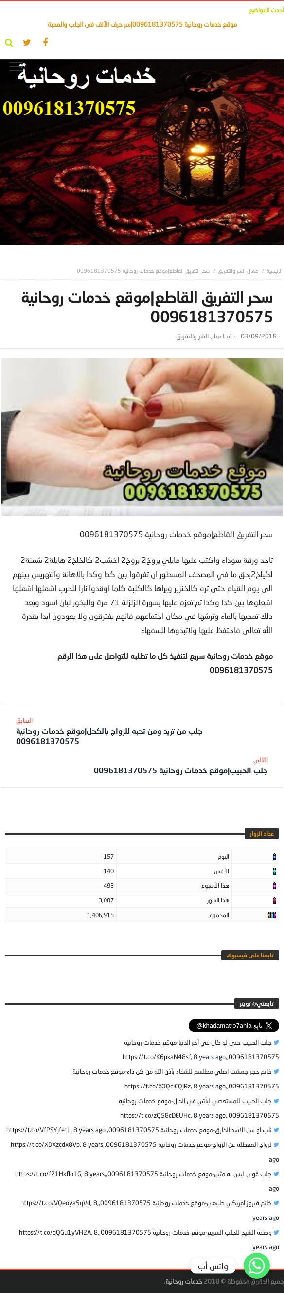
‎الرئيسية (274, 270)
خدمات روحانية (183, 1281)
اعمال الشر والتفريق (239, 270)
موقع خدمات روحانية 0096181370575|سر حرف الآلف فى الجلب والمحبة (142, 24)
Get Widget (256, 1283)
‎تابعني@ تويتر (257, 1003)
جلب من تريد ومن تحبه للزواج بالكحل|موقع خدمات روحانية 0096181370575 (136, 731)
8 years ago (210, 1057)
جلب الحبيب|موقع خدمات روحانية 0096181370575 (181, 765)
